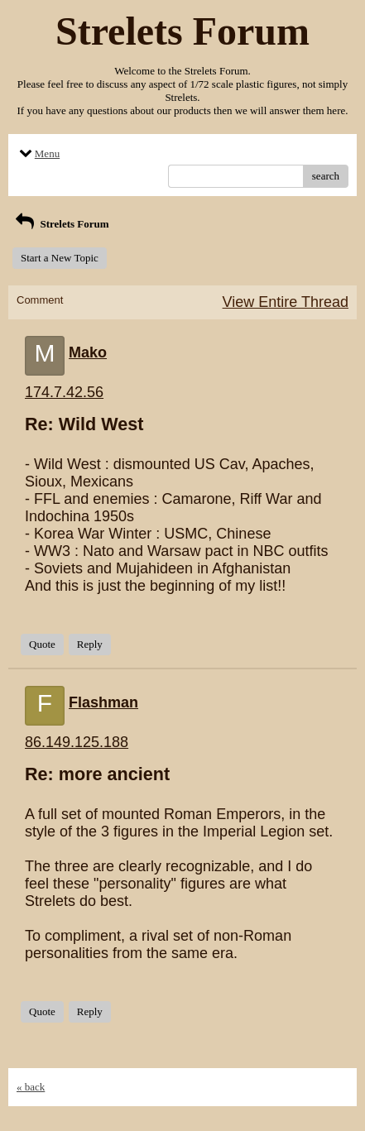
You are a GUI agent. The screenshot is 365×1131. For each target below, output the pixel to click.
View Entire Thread (285, 302)
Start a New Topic (59, 258)
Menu (38, 153)
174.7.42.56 (64, 392)
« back (31, 1087)
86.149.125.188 (76, 742)
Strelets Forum (60, 224)
